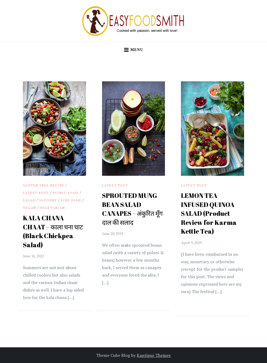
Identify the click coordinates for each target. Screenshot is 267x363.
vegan (29, 208)
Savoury (48, 200)
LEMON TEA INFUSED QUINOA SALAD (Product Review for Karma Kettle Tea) (209, 213)
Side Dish (71, 200)
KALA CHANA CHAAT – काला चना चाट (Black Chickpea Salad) (53, 231)
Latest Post (36, 193)
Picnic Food (66, 193)
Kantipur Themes (154, 355)
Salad (29, 200)
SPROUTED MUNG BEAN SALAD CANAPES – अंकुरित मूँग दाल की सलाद (132, 209)
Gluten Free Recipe (43, 185)
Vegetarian (52, 208)
